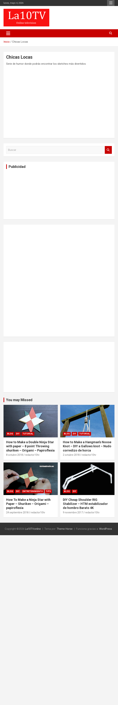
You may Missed (19, 400)
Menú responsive (110, 3)
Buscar (108, 150)
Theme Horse (65, 528)
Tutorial (28, 433)
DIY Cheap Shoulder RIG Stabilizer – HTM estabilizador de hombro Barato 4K (85, 504)
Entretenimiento (33, 491)
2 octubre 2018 (71, 454)
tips (48, 491)
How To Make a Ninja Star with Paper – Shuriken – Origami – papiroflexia (28, 504)
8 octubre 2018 (14, 454)
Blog (10, 433)
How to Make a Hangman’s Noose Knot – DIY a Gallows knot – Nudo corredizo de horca (87, 446)
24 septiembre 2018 (17, 512)
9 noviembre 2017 (73, 512)
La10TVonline (33, 528)
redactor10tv (32, 454)
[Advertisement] (32, 194)
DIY (18, 433)
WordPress (105, 528)
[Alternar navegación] (8, 33)
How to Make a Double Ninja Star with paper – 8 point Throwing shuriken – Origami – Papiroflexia (30, 446)
